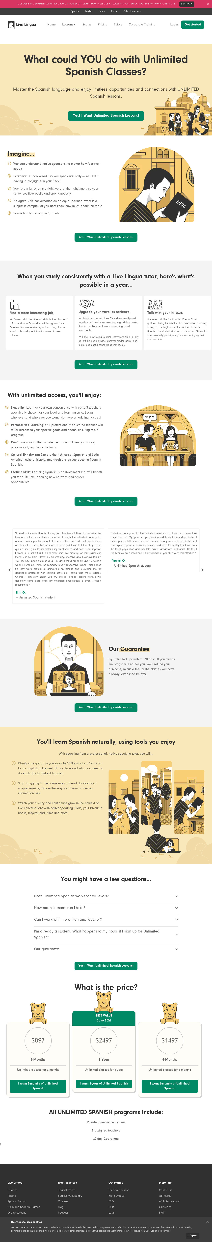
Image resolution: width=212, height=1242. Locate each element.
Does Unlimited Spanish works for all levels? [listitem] (106, 907)
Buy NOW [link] (186, 4)
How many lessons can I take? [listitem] (106, 919)
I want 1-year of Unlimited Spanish (104, 1100)
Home (51, 24)
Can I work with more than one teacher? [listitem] (106, 930)
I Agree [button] (193, 1236)
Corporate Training (142, 24)
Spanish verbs (66, 1206)
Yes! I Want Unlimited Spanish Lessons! (106, 120)
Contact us (165, 1206)
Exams (86, 24)
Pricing (102, 24)
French (102, 11)
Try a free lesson (118, 1206)
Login (174, 24)
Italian (114, 11)
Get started (193, 24)
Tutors (118, 24)
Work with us (116, 1211)
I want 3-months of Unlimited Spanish (38, 1100)
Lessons (67, 24)
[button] (207, 1222)
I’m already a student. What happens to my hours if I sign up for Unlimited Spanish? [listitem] (106, 945)
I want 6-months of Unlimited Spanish (170, 1100)
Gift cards (165, 1211)
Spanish (75, 11)
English (88, 11)
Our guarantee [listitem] (106, 960)
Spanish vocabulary (70, 1211)
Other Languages (132, 11)
